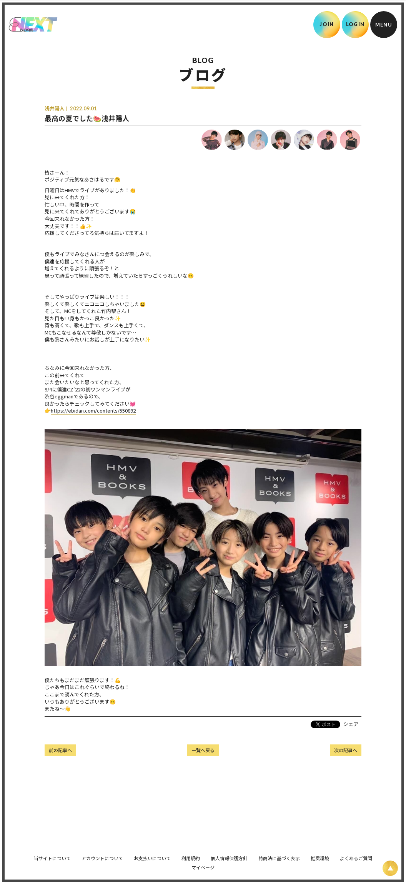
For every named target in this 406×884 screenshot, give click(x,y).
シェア (350, 724)
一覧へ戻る (203, 750)
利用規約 (190, 854)
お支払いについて (152, 854)
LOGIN (355, 24)
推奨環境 (320, 854)
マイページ (203, 863)
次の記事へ (345, 750)
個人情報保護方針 (229, 854)
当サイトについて (52, 854)
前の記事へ (60, 750)
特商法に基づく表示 (279, 854)
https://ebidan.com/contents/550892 (93, 410)
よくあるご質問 (356, 854)
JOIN (326, 24)
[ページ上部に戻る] (390, 868)
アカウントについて (102, 854)
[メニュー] (383, 24)
